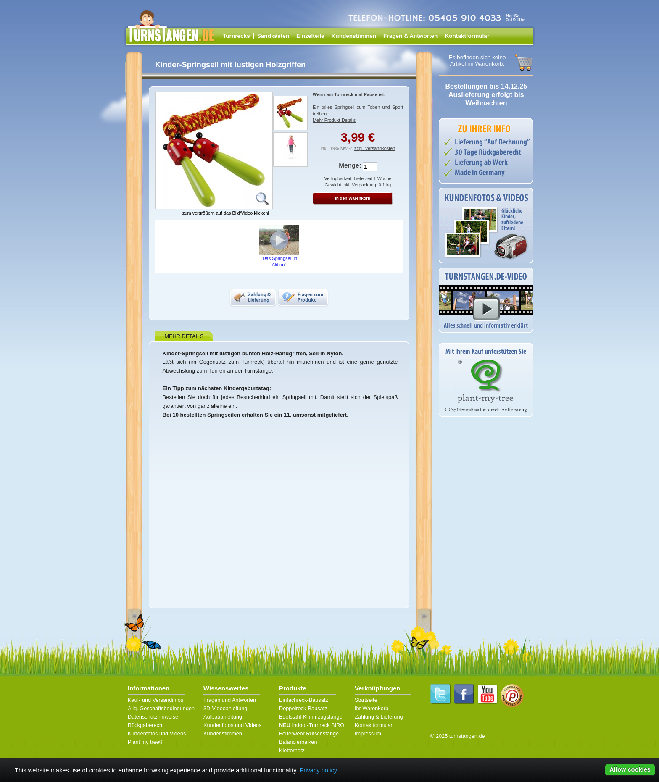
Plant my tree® (145, 742)
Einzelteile (310, 36)
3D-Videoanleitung (225, 708)
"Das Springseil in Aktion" (279, 246)
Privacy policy (318, 770)
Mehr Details (183, 336)
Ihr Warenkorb (371, 708)
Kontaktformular (467, 36)
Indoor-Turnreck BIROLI (314, 725)
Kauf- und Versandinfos (155, 700)
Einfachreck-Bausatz (303, 700)
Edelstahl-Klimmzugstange (311, 717)
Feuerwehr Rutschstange (309, 733)
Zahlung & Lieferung (379, 717)
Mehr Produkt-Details (334, 120)
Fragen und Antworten (229, 700)
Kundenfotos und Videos (157, 733)
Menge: (350, 165)
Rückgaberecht (146, 725)
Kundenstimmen (354, 36)
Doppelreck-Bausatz (303, 708)
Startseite (366, 700)
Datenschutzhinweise (153, 717)
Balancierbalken (298, 742)
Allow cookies (630, 769)
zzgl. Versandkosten (374, 148)
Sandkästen (273, 36)
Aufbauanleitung (222, 717)
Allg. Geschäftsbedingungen (161, 708)
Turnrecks (236, 36)
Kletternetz (292, 750)
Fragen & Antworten (410, 36)
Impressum (368, 733)
